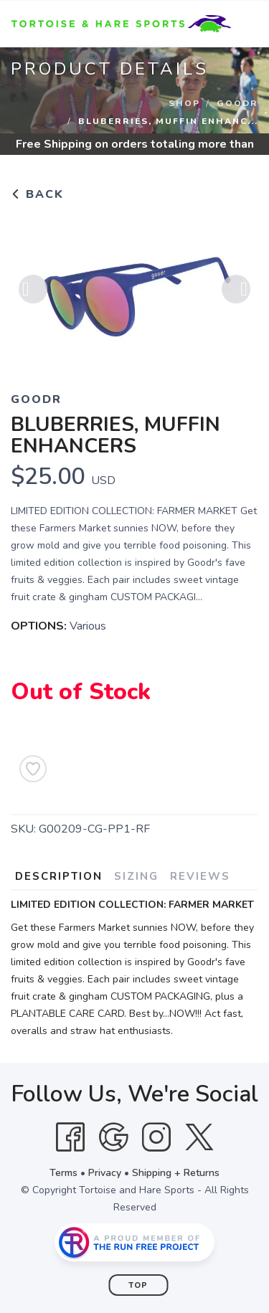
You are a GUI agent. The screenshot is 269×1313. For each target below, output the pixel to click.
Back (37, 194)
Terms (63, 1173)
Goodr (237, 103)
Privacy (104, 1173)
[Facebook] (70, 1137)
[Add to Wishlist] (33, 768)
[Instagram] (156, 1137)
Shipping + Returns (176, 1173)
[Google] (113, 1137)
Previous (33, 292)
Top (138, 1285)
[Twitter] (199, 1137)
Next (236, 292)
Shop (184, 103)
